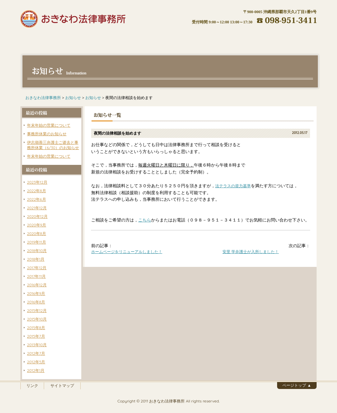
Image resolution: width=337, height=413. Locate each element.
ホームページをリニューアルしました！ (126, 251)
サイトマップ (62, 385)
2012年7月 (36, 353)
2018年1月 (35, 259)
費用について (143, 39)
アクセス (242, 39)
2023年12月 (37, 182)
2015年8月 (36, 327)
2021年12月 (37, 207)
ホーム (45, 39)
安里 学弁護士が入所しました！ (250, 251)
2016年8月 (36, 301)
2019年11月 (36, 242)
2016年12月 (37, 284)
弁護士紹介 (94, 39)
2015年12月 (37, 310)
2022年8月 (36, 190)
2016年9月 (36, 293)
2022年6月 (36, 199)
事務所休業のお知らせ (46, 133)
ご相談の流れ (193, 39)
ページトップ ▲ (296, 385)
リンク (32, 385)
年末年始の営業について (48, 125)
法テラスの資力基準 (233, 185)
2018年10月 (37, 250)
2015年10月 (37, 319)
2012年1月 (35, 370)
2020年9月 (36, 224)
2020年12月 (37, 216)
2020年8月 (36, 233)
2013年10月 (37, 344)
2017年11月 (36, 276)
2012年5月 (36, 361)
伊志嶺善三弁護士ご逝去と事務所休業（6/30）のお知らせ (53, 145)
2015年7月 (36, 336)
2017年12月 (36, 267)
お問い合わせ (292, 39)
